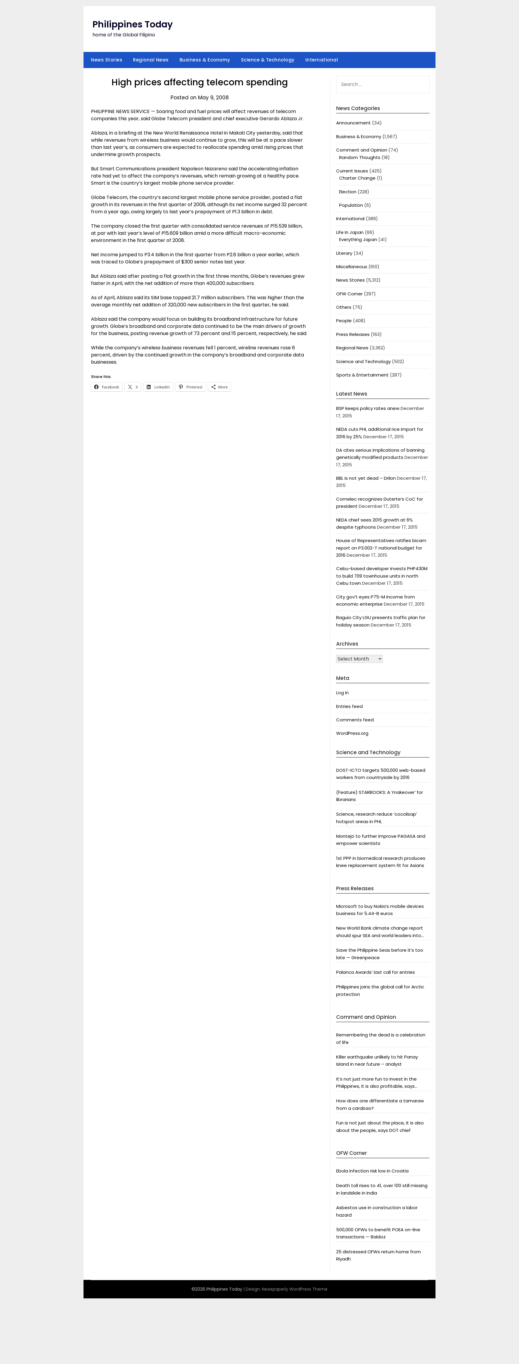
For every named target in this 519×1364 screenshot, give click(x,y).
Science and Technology (363, 361)
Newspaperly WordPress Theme (295, 1289)
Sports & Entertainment (362, 375)
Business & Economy (205, 60)
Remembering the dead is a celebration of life (380, 1038)
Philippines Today (132, 24)
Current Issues (352, 171)
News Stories (106, 60)
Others (343, 307)
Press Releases (353, 334)
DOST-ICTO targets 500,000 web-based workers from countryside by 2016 (380, 773)
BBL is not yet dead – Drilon (366, 478)
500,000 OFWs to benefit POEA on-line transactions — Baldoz (378, 1233)
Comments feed (355, 720)
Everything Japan (358, 239)
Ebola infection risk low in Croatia (372, 1171)
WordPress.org (352, 733)
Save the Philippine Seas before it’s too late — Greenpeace (379, 953)
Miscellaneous (351, 266)
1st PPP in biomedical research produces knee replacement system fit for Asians (380, 861)
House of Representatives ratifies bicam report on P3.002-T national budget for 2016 (381, 547)
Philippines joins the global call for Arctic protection (380, 990)
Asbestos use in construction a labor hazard (377, 1211)
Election (347, 192)
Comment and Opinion (361, 150)
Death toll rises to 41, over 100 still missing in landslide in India (381, 1189)
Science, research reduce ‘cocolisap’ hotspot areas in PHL (376, 817)
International (321, 60)
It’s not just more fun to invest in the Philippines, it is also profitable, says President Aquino (376, 1083)
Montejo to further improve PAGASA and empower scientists (380, 839)
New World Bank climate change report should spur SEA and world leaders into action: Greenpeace (379, 932)
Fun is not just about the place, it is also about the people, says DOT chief (380, 1126)
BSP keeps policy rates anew (367, 408)
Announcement (353, 123)
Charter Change (357, 178)
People (344, 320)
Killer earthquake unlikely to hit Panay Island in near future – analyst (377, 1060)
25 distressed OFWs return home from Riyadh (378, 1255)
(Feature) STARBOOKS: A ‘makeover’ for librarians (379, 796)
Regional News (151, 60)
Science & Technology (268, 60)
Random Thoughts (359, 157)
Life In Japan (350, 232)
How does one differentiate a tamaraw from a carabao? (380, 1104)
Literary (344, 253)
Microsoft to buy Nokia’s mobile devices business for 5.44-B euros (380, 909)
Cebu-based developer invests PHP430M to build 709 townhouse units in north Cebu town (381, 575)
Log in (342, 692)
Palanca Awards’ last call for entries (375, 972)
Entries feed (349, 706)
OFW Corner (349, 294)
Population (351, 205)
